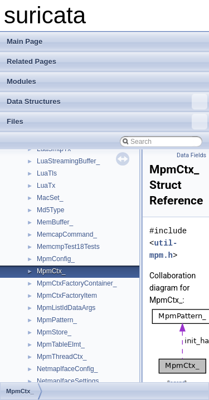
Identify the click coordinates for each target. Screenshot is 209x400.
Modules (21, 81)
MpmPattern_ (57, 320)
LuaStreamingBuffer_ (68, 161)
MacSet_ (50, 198)
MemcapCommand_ (67, 234)
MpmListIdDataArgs (66, 308)
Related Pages (31, 61)
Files (107, 121)
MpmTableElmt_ (61, 344)
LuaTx (46, 185)
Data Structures (107, 101)
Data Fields (191, 155)
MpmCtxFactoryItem (67, 295)
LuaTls (47, 173)
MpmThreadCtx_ (61, 357)
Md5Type (50, 210)
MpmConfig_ (56, 259)
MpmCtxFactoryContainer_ (76, 283)
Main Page (24, 41)
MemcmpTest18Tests (68, 247)
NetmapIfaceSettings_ (70, 381)
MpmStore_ (54, 332)
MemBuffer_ (55, 222)
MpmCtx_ (51, 271)
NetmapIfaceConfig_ (67, 369)
